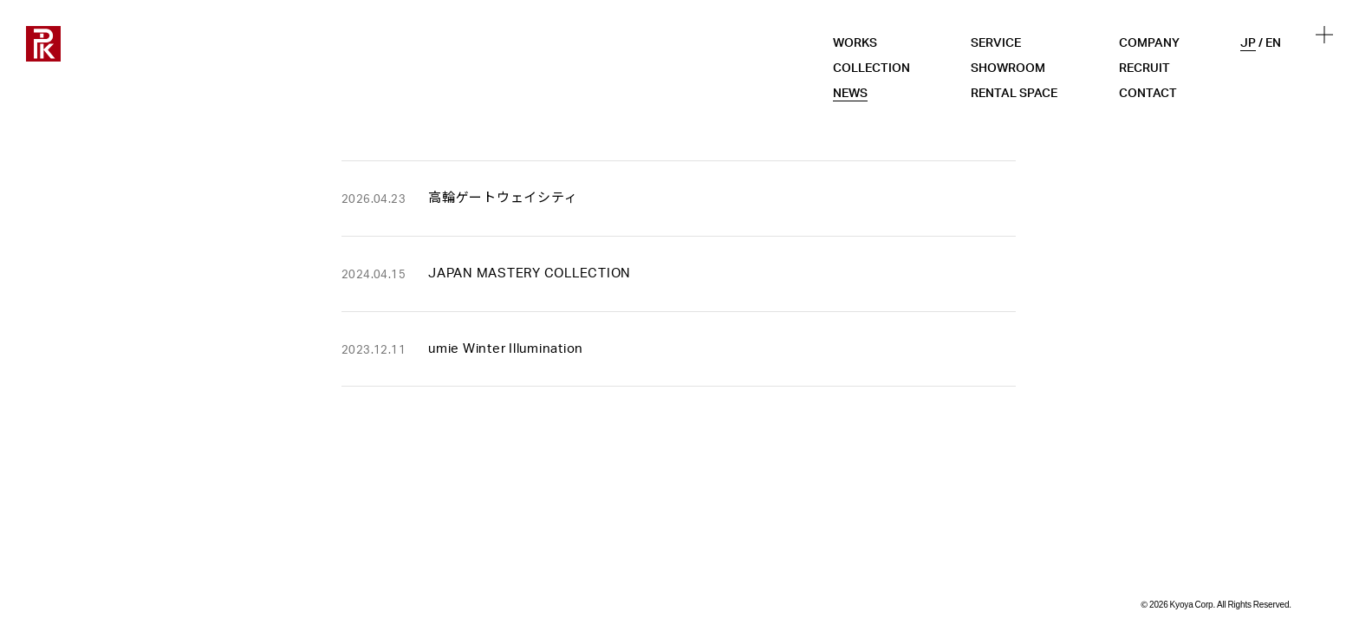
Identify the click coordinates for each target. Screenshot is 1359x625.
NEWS (850, 94)
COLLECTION (871, 68)
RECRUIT (1144, 68)
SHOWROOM (1008, 68)
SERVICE (996, 43)
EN (1273, 43)
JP (1248, 43)
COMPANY (1149, 43)
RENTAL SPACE (1014, 94)
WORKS (855, 43)
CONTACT (1148, 94)
